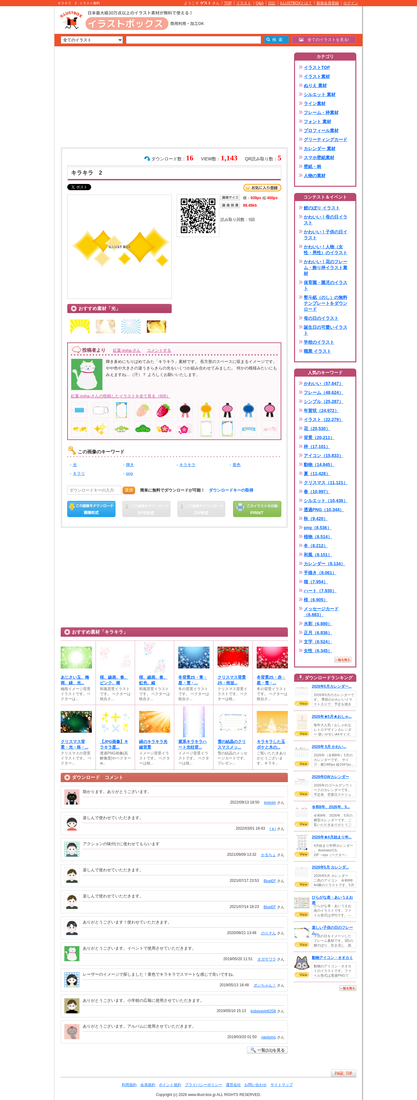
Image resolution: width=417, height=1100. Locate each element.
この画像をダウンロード (91, 509)
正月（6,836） (318, 632)
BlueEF (270, 881)
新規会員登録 (327, 3)
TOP (228, 3)
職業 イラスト (317, 351)
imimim (270, 802)
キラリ (79, 473)
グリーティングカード (325, 139)
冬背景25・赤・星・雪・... (271, 680)
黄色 (236, 464)
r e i (273, 829)
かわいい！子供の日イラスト (325, 234)
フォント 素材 (317, 121)
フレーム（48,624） (323, 392)
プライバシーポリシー (203, 1085)
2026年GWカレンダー (330, 777)
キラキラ (187, 464)
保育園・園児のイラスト (325, 285)
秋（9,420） (316, 518)
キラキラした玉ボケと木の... (271, 744)
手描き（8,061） (320, 572)
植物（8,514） (318, 536)
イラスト (243, 3)
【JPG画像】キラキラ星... (114, 744)
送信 (129, 490)
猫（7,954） (316, 581)
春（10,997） (317, 491)
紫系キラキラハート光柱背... (192, 744)
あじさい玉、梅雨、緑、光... (75, 680)
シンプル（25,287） (323, 401)
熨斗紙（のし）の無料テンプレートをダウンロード (325, 303)
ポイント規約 (170, 1085)
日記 (271, 3)
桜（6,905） (316, 599)
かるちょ (268, 855)
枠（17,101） (317, 446)
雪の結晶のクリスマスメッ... (232, 744)
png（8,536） (317, 527)
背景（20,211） (319, 437)
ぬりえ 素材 (315, 85)
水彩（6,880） (318, 623)
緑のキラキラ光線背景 (153, 744)
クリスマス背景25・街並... (232, 680)
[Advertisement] (25, 102)
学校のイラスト (319, 342)
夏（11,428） (317, 473)
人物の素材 (315, 175)
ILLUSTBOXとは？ (296, 3)
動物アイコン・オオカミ (332, 958)
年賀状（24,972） (321, 410)
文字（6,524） (318, 641)
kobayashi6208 (263, 1011)
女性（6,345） (318, 650)
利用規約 (129, 1085)
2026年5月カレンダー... (332, 686)
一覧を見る (343, 659)
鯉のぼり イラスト (322, 207)
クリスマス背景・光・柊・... (74, 744)
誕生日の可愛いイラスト (325, 330)
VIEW (302, 703)
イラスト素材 (317, 76)
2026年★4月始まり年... (332, 837)
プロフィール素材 (321, 130)
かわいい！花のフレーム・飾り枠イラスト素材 (325, 267)
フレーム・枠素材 (321, 112)
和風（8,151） (318, 554)
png (129, 473)
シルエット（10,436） (326, 500)
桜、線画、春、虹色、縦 (153, 680)
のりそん (268, 933)
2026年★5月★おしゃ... (332, 716)
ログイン (350, 3)
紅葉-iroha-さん (127, 350)
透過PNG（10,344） (324, 509)
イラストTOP (317, 67)
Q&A (260, 3)
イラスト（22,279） (323, 419)
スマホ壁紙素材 (319, 157)
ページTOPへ (343, 1073)
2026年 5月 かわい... (329, 747)
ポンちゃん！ (265, 985)
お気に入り (262, 187)
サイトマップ (281, 1085)
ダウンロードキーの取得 (231, 490)
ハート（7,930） (320, 590)
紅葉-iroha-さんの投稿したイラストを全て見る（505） (120, 396)
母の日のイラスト (321, 318)
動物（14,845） (319, 464)
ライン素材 (315, 103)
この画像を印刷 (257, 509)
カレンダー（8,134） (324, 563)
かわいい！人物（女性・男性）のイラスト (325, 249)
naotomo (268, 1037)
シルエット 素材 (319, 94)
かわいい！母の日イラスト (325, 219)
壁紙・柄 (312, 166)
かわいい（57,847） (323, 383)
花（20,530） (317, 428)
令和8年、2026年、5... (331, 807)
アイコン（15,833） (323, 455)
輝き (130, 464)
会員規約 (147, 1085)
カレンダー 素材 (319, 148)
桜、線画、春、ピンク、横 (114, 680)
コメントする (159, 350)
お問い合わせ (255, 1085)
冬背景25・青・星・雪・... (192, 680)
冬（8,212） (316, 545)
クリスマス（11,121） (326, 482)
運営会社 (233, 1085)
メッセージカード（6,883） (321, 611)
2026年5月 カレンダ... (330, 867)
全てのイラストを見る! (324, 39)
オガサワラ (266, 959)
